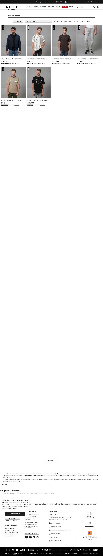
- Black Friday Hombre (8, 496)
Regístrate (12, 518)
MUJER (36, 6)
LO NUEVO (29, 6)
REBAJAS (64, 6)
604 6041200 (52, 514)
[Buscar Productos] (78, 7)
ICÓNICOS (51, 6)
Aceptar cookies (15, 513)
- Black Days (51, 496)
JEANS (58, 6)
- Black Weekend (33, 496)
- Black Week (43, 496)
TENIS (71, 6)
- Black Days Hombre (22, 496)
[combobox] (84, 6)
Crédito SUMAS (89, 536)
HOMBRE (43, 6)
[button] (84, 2)
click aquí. (13, 508)
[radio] (87, 24)
